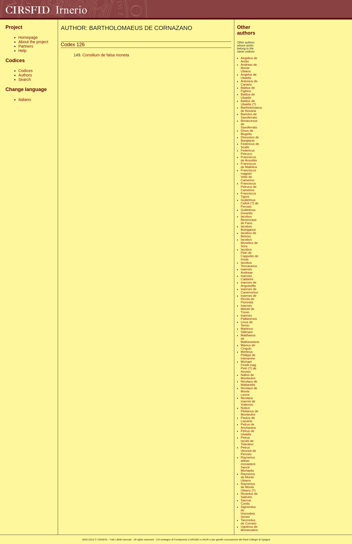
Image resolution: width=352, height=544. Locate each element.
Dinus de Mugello (247, 132)
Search (24, 79)
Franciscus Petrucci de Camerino (249, 187)
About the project (33, 42)
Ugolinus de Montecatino (249, 528)
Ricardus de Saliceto (249, 495)
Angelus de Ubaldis (249, 76)
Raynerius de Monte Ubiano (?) (248, 487)
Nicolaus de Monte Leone (249, 391)
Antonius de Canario (249, 82)
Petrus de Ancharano (248, 426)
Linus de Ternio (247, 323)
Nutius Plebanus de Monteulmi (249, 411)
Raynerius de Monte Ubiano (248, 477)
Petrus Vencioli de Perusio (248, 451)
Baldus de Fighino (248, 89)
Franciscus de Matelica (249, 165)
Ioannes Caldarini (247, 277)
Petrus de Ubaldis (247, 432)
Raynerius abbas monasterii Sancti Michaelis (248, 464)
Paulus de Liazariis (248, 419)
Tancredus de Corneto (248, 521)
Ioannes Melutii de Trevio (247, 309)
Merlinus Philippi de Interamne (248, 355)
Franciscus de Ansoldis (249, 158)
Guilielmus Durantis (248, 211)
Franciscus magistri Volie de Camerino (248, 175)
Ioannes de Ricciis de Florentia (248, 299)
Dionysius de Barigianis (250, 139)
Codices (25, 70)
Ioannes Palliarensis (249, 317)
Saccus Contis (246, 502)
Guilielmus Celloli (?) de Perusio (249, 203)
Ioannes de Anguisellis (248, 284)
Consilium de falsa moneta (105, 55)
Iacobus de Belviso (248, 234)
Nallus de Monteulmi (248, 376)
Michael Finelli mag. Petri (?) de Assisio (249, 366)
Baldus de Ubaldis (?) (248, 102)
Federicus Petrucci (248, 152)
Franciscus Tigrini (248, 195)
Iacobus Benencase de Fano (249, 220)
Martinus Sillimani (247, 330)
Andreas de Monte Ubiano (249, 68)
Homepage (28, 37)
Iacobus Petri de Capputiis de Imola (249, 254)
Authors (25, 75)
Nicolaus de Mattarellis (249, 383)
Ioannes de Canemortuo (249, 290)
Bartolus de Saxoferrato (249, 115)
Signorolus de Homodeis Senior (248, 511)
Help (22, 50)
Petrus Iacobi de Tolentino (247, 441)
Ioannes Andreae (247, 271)
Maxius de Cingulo (248, 347)
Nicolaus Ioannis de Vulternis (248, 401)
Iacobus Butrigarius (248, 228)
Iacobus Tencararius (249, 264)
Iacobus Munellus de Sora (249, 243)
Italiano (24, 99)
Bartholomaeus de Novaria (251, 109)
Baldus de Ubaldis (248, 96)
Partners (25, 46)
